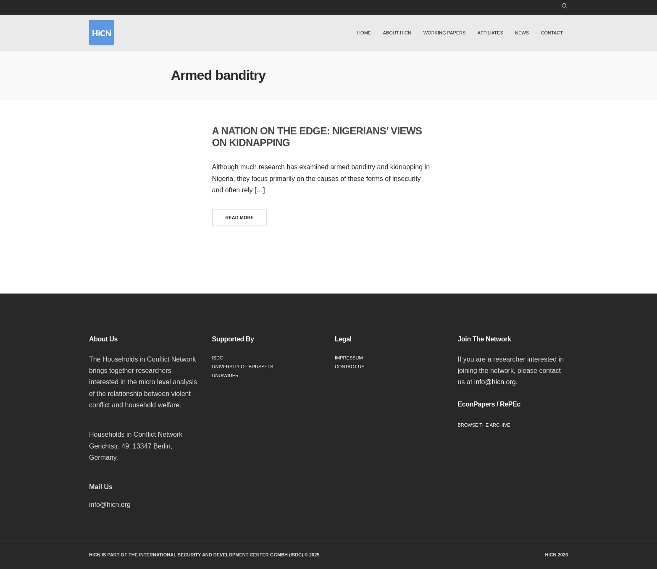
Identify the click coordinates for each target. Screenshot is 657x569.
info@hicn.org (495, 381)
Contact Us (350, 366)
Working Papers (444, 32)
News (522, 32)
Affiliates (490, 32)
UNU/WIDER (225, 375)
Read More (240, 217)
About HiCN (397, 32)
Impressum (349, 357)
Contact (552, 32)
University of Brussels (242, 366)
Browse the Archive (484, 424)
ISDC (217, 357)
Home (364, 32)
